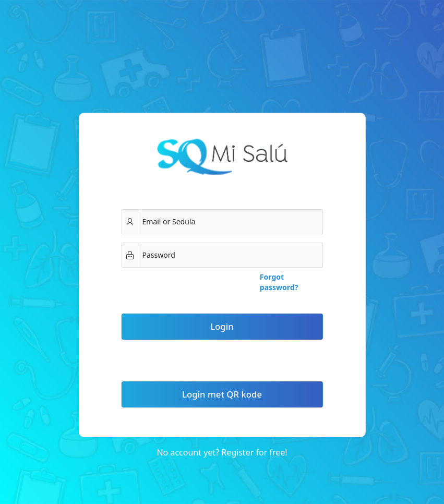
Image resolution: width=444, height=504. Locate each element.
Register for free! (254, 452)
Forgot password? (279, 282)
